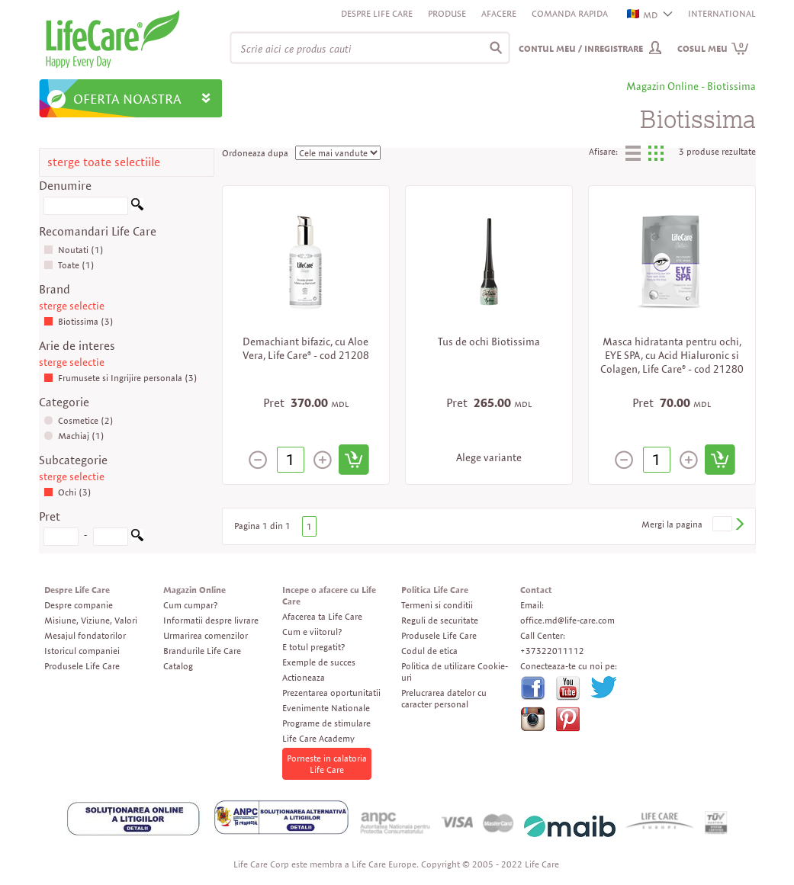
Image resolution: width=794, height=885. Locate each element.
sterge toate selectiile (103, 162)
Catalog (178, 666)
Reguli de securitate (439, 620)
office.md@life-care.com (567, 620)
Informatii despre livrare (211, 620)
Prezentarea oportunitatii (331, 692)
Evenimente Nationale (326, 707)
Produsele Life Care (82, 666)
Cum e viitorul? (312, 631)
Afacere (498, 13)
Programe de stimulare (326, 723)
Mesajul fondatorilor (85, 635)
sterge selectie (71, 306)
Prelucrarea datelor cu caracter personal (444, 698)
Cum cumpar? (190, 605)
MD (643, 15)
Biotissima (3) (78, 321)
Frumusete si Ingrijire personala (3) (120, 377)
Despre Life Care (377, 13)
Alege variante (489, 457)
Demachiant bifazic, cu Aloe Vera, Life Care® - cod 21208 (306, 348)
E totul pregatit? (313, 647)
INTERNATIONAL (722, 13)
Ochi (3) (67, 492)
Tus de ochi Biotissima (489, 341)
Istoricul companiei (82, 650)
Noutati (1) (73, 249)
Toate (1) (69, 265)
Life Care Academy (318, 738)
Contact (536, 589)
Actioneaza (303, 677)
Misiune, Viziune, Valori (90, 620)
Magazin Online (194, 589)
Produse (447, 13)
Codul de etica (429, 650)
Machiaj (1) (73, 435)
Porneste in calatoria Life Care (327, 763)
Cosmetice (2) (78, 420)
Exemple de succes (318, 662)
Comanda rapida (570, 13)
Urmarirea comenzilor (205, 635)
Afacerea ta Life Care (322, 616)
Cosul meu (713, 48)
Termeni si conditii (437, 605)
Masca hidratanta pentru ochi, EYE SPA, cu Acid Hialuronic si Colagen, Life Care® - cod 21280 (672, 355)
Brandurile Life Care (202, 650)
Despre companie (78, 605)
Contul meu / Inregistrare (581, 48)
